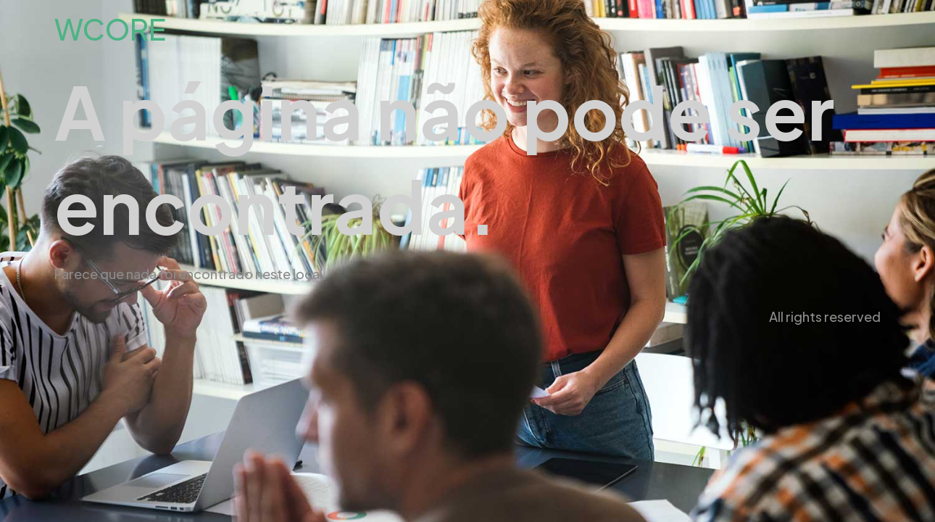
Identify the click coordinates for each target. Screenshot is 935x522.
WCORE (110, 28)
